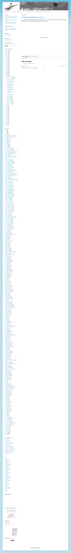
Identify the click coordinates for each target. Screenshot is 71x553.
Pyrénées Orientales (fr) (10, 446)
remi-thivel (7, 483)
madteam (7, 484)
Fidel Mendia (8, 477)
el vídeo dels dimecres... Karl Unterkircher (12, 85)
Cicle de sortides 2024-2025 (10, 28)
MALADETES (8, 335)
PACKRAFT (8, 354)
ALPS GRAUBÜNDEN (9, 175)
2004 (7, 111)
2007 (7, 107)
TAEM (7, 398)
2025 (7, 50)
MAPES (7, 337)
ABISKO (7, 138)
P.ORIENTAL (8, 353)
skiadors (7, 471)
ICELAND (7, 318)
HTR (6, 314)
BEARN (7, 246)
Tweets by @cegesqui (8, 39)
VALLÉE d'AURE (8, 421)
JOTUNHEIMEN (8, 325)
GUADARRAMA (8, 301)
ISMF (6, 490)
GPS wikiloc (8, 487)
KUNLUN (7, 327)
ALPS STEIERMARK (9, 210)
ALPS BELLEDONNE (9, 152)
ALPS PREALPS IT (9, 206)
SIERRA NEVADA (9, 387)
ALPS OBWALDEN (9, 196)
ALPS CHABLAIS (9, 159)
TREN (7, 406)
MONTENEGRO (8, 341)
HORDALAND (8, 313)
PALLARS (7, 356)
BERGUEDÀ (8, 247)
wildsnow (7, 469)
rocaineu (7, 467)
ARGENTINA (8, 235)
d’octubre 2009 (9, 79)
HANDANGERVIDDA (9, 305)
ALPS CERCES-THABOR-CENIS (11, 157)
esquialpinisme (8, 472)
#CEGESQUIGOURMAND (10, 135)
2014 (7, 67)
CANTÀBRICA (8, 259)
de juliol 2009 (9, 94)
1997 (7, 122)
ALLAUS (7, 145)
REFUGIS (7, 373)
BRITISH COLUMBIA (9, 254)
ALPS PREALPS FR (9, 204)
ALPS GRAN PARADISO (10, 173)
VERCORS (7, 429)
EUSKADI (7, 293)
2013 (7, 69)
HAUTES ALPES (8, 306)
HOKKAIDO (8, 311)
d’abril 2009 (9, 99)
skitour (7, 486)
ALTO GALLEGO (9, 229)
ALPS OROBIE (8, 198)
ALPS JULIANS (8, 181)
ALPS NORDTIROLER (9, 194)
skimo (7, 390)
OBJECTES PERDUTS (10, 346)
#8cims (7, 134)
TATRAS (7, 399)
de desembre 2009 (10, 76)
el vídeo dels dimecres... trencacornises (11, 90)
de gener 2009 (9, 103)
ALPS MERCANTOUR (9, 190)
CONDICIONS (8, 270)
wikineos (7, 475)
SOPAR (7, 395)
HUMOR (7, 315)
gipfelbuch (7, 479)
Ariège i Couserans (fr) (9, 443)
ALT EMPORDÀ (8, 225)
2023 (7, 53)
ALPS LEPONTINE (9, 186)
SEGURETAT (8, 385)
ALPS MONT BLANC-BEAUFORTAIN (9, 192)
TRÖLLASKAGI (8, 410)
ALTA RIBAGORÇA (9, 227)
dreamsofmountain (9, 476)
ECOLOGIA (8, 281)
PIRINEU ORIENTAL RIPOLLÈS (11, 360)
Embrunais (7, 284)
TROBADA (7, 409)
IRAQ (6, 319)
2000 (7, 118)
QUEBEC (7, 370)
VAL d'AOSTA (8, 417)
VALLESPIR (8, 425)
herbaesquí (7, 309)
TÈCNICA (7, 402)
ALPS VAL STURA (9, 218)
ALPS (7, 146)
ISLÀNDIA (7, 321)
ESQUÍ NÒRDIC (8, 292)
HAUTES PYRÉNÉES (9, 307)
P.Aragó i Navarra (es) (9, 450)
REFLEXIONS (8, 371)
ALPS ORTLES (8, 199)
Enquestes (47, 11)
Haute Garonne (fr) (9, 442)
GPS (6, 300)
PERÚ (7, 357)
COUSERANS (8, 274)
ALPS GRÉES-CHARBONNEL (11, 179)
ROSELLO (7, 379)
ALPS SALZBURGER (9, 208)
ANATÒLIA (7, 230)
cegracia (7, 463)
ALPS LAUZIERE (9, 183)
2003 (7, 113)
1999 (7, 119)
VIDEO (7, 432)
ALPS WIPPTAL (8, 223)
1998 (7, 121)
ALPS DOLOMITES (9, 167)
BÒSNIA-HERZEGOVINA (10, 251)
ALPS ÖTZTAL (8, 202)
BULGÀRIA (8, 255)
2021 (7, 56)
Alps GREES (8, 177)
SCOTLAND (8, 383)
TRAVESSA (8, 405)
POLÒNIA (7, 365)
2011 (7, 72)
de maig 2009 (9, 97)
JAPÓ (7, 323)
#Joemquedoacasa (9, 137)
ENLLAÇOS (8, 285)
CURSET (7, 277)
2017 (7, 63)
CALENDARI (8, 257)
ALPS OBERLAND (9, 195)
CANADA (7, 258)
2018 (7, 61)
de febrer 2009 (9, 102)
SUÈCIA (7, 397)
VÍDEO (7, 433)
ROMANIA (7, 377)
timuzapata (7, 488)
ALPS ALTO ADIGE (9, 149)
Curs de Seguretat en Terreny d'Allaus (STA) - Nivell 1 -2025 (11, 23)
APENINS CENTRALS (9, 234)
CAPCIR (7, 262)
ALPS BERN (8, 154)
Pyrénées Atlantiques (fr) (10, 447)
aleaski (7, 460)
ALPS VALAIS (8, 219)
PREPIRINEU (8, 366)
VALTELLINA (8, 426)
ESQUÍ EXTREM (9, 290)
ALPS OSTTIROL (9, 200)
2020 (7, 58)
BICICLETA (8, 249)
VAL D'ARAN (8, 418)
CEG (6, 267)
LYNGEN (7, 333)
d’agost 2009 (9, 82)
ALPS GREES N (8, 178)
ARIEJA (7, 237)
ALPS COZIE (8, 165)
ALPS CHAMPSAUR (9, 161)
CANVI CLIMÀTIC (9, 261)
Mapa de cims (21, 11)
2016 (7, 64)
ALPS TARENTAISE (9, 211)
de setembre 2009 (10, 81)
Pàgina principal (7, 11)
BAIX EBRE (8, 243)
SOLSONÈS (8, 394)
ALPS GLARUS (8, 171)
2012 (7, 70)
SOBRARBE (8, 391)
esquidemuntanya (9, 464)
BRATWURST (8, 253)
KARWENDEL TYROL (9, 326)
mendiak (7, 473)
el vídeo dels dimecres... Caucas (33, 17)
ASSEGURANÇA (9, 241)
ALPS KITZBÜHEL (9, 182)
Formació (14, 11)
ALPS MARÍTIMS (9, 187)
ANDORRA (7, 233)
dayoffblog (7, 465)
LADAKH (7, 329)
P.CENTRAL (8, 350)
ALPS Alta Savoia (9, 148)
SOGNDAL (7, 393)
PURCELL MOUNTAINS (10, 369)
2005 (7, 110)
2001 (7, 116)
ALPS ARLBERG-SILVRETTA (11, 150)
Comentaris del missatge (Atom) (32, 67)
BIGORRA (7, 250)
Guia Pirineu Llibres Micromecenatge (9, 303)
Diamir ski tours (8, 480)
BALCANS (7, 245)
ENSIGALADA (8, 286)
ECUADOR (7, 282)
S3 (6, 382)
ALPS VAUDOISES (9, 222)
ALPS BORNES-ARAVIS (10, 156)
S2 (6, 381)
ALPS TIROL (8, 214)
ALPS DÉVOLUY (9, 166)
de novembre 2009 (10, 78)
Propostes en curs (39, 11)
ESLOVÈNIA (8, 288)
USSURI (7, 414)
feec (6, 491)
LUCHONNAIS (8, 331)
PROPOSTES (8, 367)
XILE (6, 434)
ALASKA (7, 141)
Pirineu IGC (8, 439)
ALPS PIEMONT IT (9, 203)
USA (6, 413)
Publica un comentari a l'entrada (28, 63)
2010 (7, 73)
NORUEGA (8, 345)
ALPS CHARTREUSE (9, 162)
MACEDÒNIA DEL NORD (10, 334)
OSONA (7, 349)
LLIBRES (7, 330)
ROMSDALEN (8, 378)
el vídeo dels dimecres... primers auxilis (11, 87)
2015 (7, 66)
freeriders (46, 19)
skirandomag (8, 468)
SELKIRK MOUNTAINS (10, 386)
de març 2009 (9, 100)
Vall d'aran (7, 420)
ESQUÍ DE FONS (9, 289)
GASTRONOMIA (8, 298)
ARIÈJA (7, 238)
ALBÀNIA (7, 142)
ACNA (7, 454)
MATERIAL (7, 338)
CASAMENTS (8, 265)
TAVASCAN (8, 401)
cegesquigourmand (29, 11)
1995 (7, 125)
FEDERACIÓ (8, 296)
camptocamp (8, 459)
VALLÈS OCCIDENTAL (10, 422)
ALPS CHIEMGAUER (9, 163)
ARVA (7, 239)
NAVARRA (7, 342)
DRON (7, 278)
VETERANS (8, 430)
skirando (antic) (8, 461)
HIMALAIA (7, 310)
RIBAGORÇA (8, 374)
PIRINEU (7, 358)
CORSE (7, 273)
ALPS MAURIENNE (9, 189)
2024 (7, 52)
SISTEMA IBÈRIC (9, 389)
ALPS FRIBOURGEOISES (10, 170)
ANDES (7, 231)
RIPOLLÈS (7, 375)
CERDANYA (8, 269)
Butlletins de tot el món (9, 451)
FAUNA (7, 294)
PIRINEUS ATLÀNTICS (10, 363)
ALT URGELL (8, 226)
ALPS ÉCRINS (8, 169)
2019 (7, 60)
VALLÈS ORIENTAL (9, 424)
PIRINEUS (7, 362)
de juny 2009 (9, 96)
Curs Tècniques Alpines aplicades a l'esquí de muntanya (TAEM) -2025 (11, 17)
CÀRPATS (7, 263)
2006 (7, 108)
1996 (7, 124)
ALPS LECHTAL (8, 185)
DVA (6, 280)
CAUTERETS (8, 266)
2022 (7, 55)
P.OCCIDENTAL (8, 352)
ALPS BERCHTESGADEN (10, 153)
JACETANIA (8, 322)
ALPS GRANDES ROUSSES (11, 174)
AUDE (7, 242)
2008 (7, 105)
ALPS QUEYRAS (9, 207)
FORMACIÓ (8, 297)
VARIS (7, 428)
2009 (7, 75)
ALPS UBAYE (8, 215)
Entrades (7, 522)
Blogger (39, 547)
